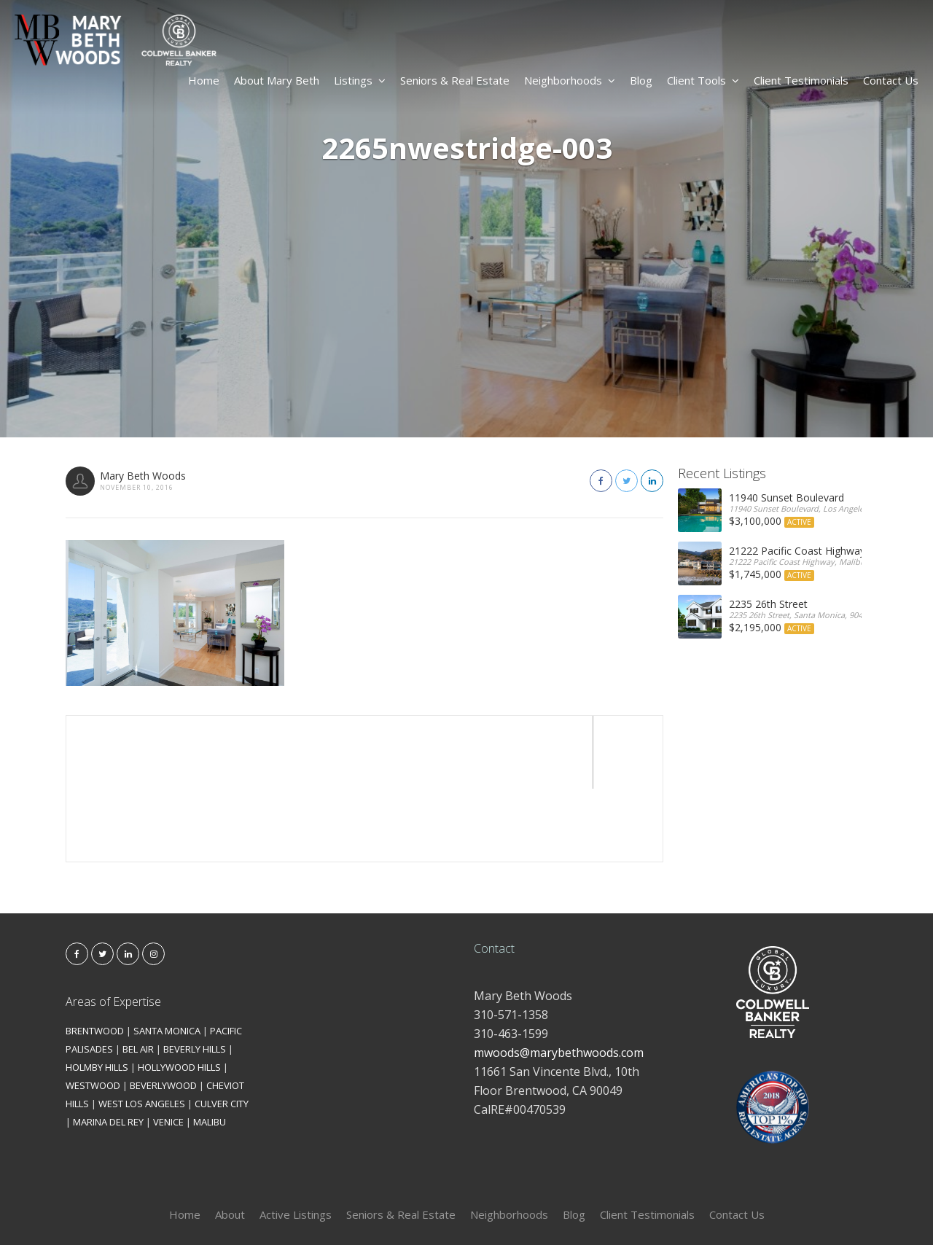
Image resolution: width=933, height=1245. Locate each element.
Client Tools (703, 80)
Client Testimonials (801, 80)
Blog (641, 80)
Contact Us (890, 80)
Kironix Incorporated (548, 1209)
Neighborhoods (569, 80)
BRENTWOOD (95, 957)
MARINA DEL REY (108, 1048)
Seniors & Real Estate (455, 80)
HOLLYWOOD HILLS (179, 994)
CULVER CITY (222, 1030)
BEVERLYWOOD (163, 1012)
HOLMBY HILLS (97, 994)
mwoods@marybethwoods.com (559, 980)
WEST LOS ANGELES (141, 1030)
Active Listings (295, 1141)
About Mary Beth (276, 80)
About (230, 1141)
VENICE (168, 1048)
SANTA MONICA (166, 957)
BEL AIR (138, 976)
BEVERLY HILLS (194, 976)
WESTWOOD (93, 1012)
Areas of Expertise (113, 929)
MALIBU (209, 1048)
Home (203, 80)
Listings (360, 80)
